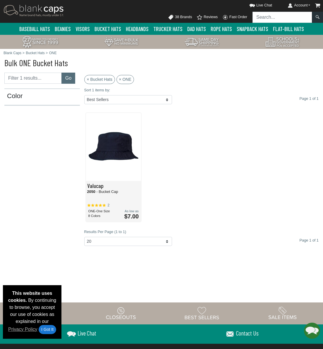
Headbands (137, 28)
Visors (82, 28)
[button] (255, 4)
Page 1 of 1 (309, 240)
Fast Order (234, 17)
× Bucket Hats (100, 79)
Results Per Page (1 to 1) (105, 232)
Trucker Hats (168, 28)
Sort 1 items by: (97, 90)
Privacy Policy (22, 329)
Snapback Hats (252, 28)
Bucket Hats (108, 28)
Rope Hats (221, 28)
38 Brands (180, 17)
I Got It (47, 329)
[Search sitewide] (282, 17)
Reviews (207, 17)
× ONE (125, 79)
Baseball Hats (34, 28)
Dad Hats (196, 28)
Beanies (63, 28)
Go (68, 78)
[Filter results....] (33, 78)
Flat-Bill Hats (288, 28)
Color (15, 96)
